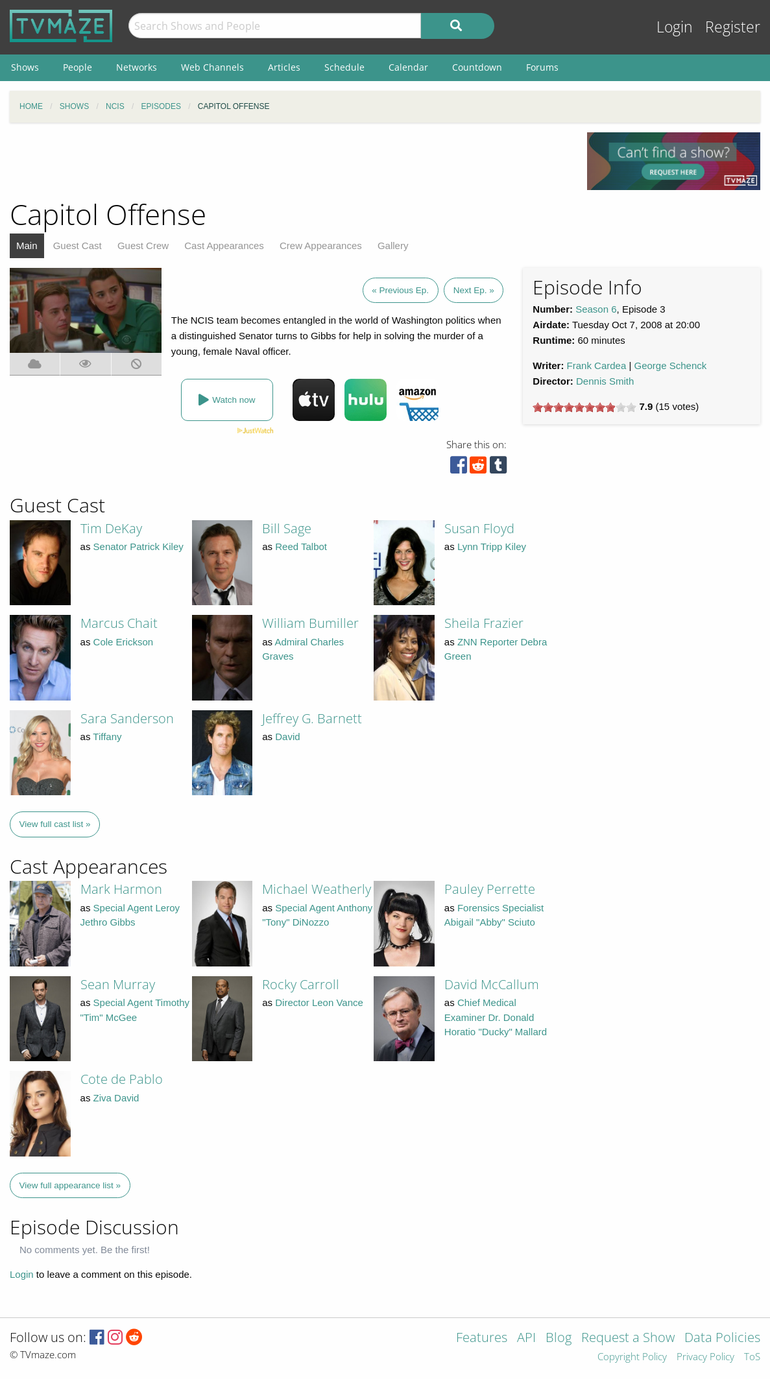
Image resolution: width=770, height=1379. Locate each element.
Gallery (393, 245)
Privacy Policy (705, 1357)
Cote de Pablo (121, 1079)
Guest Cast (77, 245)
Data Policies (722, 1338)
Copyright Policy (632, 1357)
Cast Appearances (224, 245)
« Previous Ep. (400, 290)
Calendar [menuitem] (408, 67)
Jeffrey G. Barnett (312, 718)
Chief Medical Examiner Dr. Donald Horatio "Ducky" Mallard (495, 1017)
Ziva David (116, 1097)
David (287, 736)
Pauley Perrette (489, 889)
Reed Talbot (301, 546)
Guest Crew (143, 245)
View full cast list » (55, 824)
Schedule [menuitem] (344, 67)
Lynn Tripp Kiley (491, 546)
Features (481, 1338)
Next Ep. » (473, 290)
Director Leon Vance (319, 1002)
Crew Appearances (321, 245)
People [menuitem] (77, 67)
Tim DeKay (111, 528)
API (526, 1338)
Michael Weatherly (316, 889)
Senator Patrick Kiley (138, 546)
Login (674, 27)
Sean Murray (117, 984)
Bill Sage (286, 528)
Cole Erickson (123, 641)
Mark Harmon (121, 889)
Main (27, 245)
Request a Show (628, 1338)
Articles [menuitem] (284, 67)
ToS (752, 1357)
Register (732, 27)
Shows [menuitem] (25, 67)
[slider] (584, 407)
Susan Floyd (479, 528)
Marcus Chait (119, 623)
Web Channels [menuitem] (212, 67)
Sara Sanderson (127, 718)
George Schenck (670, 365)
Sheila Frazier (483, 623)
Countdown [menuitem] (477, 67)
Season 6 (595, 309)
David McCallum (491, 984)
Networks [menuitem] (136, 67)
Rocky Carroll (300, 984)
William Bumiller (310, 623)
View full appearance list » (70, 1185)
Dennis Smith (605, 381)
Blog (558, 1338)
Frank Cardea (597, 365)
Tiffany (107, 736)
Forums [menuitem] (542, 67)
